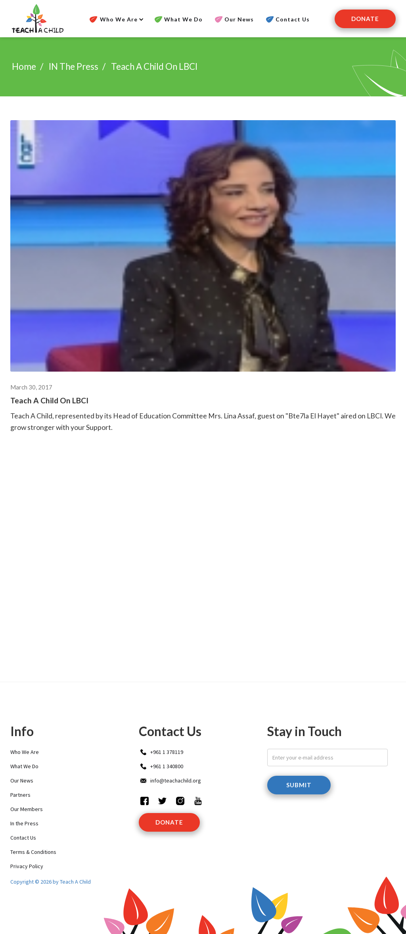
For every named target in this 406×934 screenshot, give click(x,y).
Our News (239, 19)
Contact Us (293, 19)
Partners (20, 795)
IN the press (73, 66)
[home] (36, 18)
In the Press (24, 823)
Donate (365, 18)
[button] (115, 19)
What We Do (183, 19)
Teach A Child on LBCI (154, 66)
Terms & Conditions (33, 852)
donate (169, 822)
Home (24, 66)
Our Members (26, 809)
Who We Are (24, 752)
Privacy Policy (26, 866)
